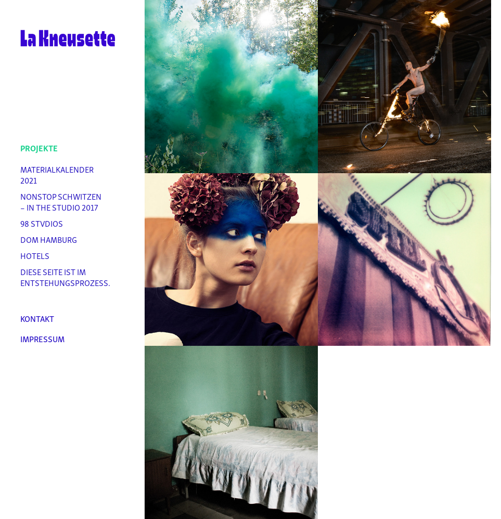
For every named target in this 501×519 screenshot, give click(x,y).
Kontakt (37, 318)
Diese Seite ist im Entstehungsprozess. (65, 277)
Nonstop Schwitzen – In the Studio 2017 (60, 201)
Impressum (42, 338)
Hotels (34, 255)
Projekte (39, 147)
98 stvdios (41, 223)
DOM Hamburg (48, 239)
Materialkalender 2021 (57, 174)
